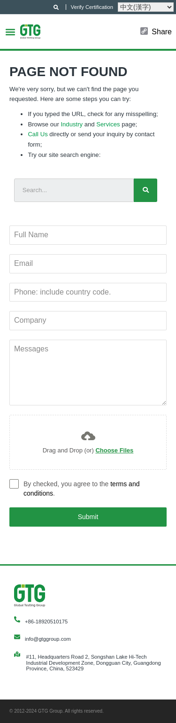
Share (162, 32)
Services (108, 124)
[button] (10, 31)
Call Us (37, 134)
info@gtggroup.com (48, 639)
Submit (88, 517)
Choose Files (114, 450)
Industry (72, 124)
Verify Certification (92, 7)
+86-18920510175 (46, 621)
